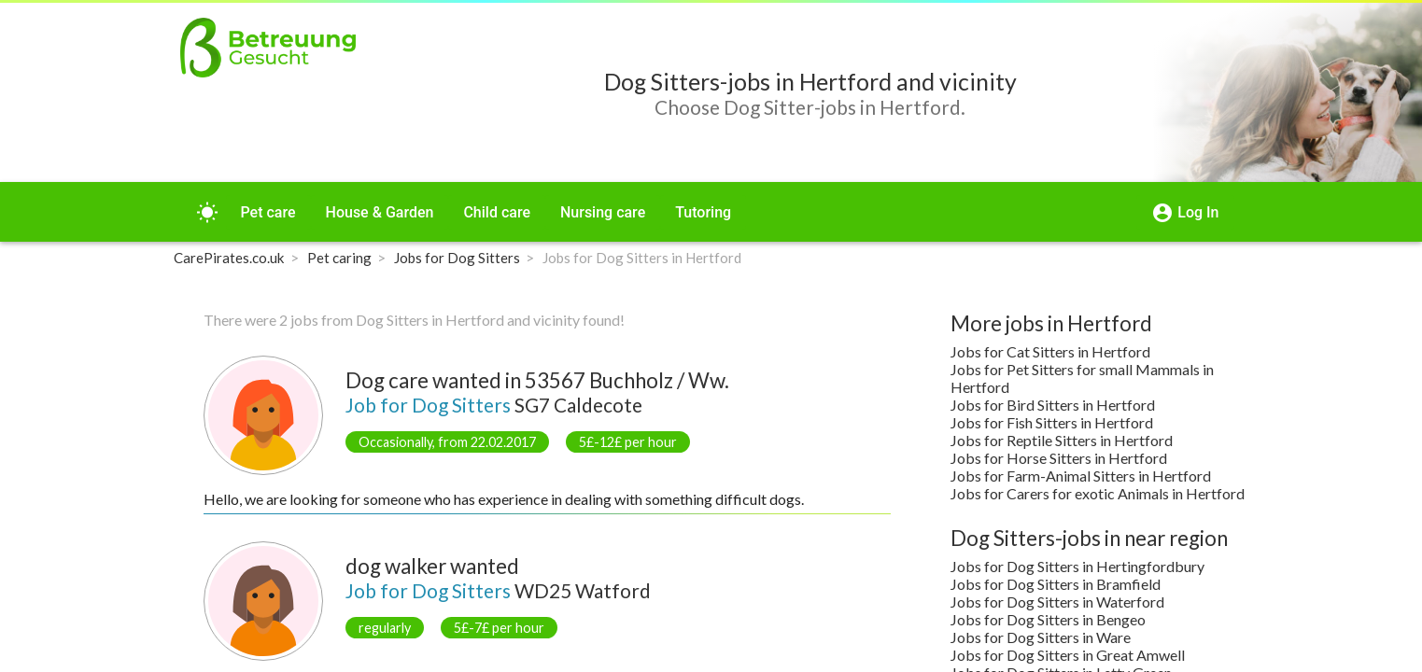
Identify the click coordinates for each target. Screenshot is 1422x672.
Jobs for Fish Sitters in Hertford (1051, 422)
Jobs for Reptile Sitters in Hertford (1061, 440)
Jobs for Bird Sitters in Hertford (1052, 404)
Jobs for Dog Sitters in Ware (1040, 637)
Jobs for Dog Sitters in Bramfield (1055, 584)
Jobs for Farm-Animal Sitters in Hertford (1080, 475)
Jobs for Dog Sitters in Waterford (1057, 601)
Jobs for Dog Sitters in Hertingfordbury (1077, 566)
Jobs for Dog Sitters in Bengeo (1048, 619)
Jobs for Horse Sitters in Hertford (1058, 458)
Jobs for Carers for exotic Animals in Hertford (1097, 493)
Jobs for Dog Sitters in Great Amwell (1067, 655)
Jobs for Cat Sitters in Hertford (1050, 351)
